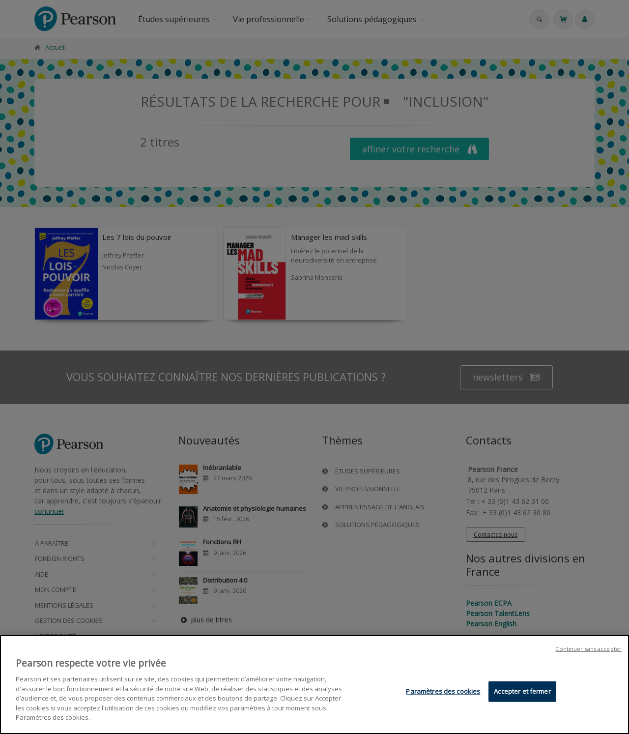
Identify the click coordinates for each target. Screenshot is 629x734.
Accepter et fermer (522, 691)
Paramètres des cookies (443, 691)
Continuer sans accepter (588, 649)
